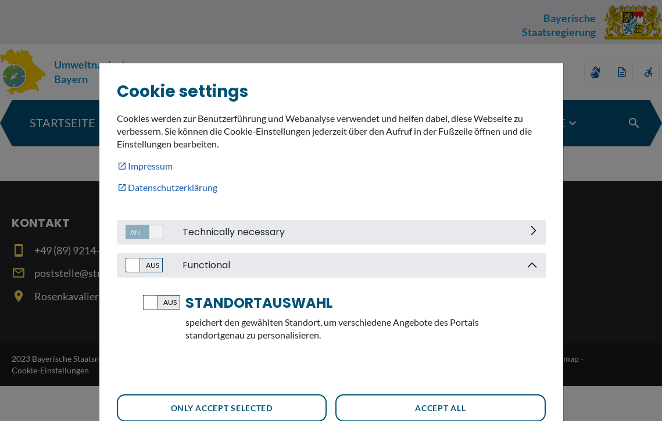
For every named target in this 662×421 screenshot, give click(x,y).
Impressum (150, 165)
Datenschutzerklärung (172, 187)
